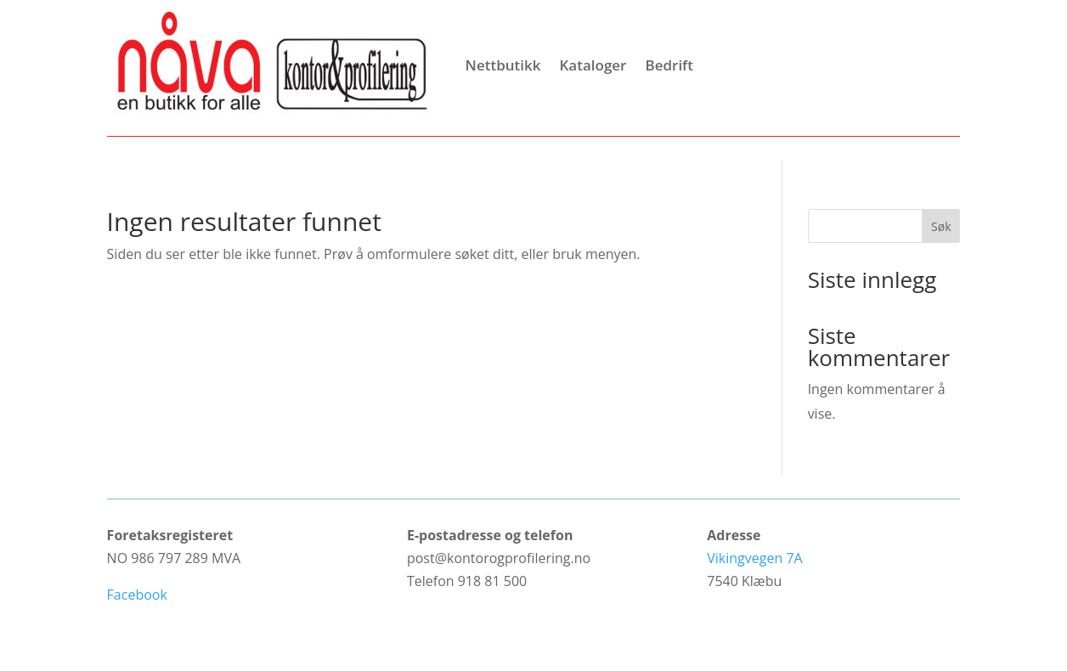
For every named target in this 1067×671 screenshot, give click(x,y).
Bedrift (669, 65)
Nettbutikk (503, 65)
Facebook (137, 594)
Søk (941, 226)
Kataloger (592, 65)
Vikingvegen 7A (754, 558)
